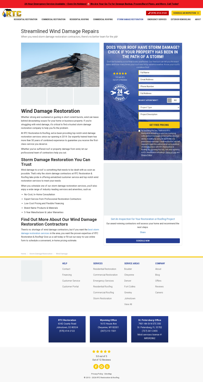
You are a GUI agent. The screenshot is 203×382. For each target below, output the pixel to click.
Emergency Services (103, 280)
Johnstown (129, 298)
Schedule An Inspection (186, 13)
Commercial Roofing (103, 292)
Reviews (159, 286)
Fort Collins (129, 286)
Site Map (108, 374)
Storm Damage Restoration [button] (130, 19)
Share (143, 232)
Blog (157, 274)
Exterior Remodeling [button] (181, 19)
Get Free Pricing (159, 124)
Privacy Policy (146, 155)
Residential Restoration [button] (25, 19)
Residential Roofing (102, 286)
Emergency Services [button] (157, 19)
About (158, 269)
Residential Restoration (104, 269)
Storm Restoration (102, 298)
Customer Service (71, 280)
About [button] (198, 19)
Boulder (128, 269)
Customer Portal (70, 286)
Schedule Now (143, 241)
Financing (67, 274)
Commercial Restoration (105, 274)
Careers (159, 292)
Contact (66, 269)
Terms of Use (171, 152)
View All (128, 304)
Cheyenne (129, 274)
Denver (127, 280)
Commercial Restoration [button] (53, 19)
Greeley (128, 292)
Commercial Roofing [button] (103, 19)
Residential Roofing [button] (79, 19)
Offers (158, 280)
